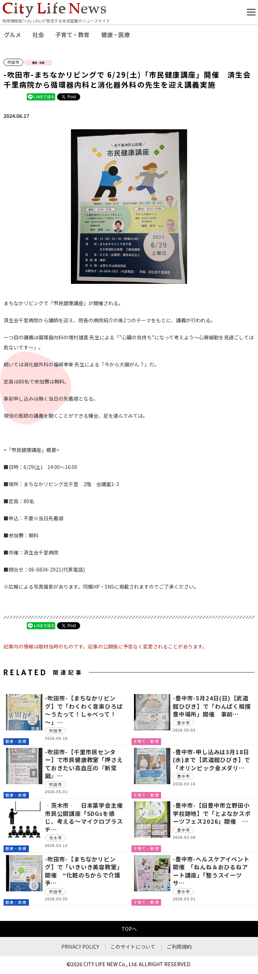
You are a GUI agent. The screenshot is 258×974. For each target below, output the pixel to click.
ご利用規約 (179, 946)
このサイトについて (132, 946)
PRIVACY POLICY (80, 946)
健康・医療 (115, 34)
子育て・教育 (72, 34)
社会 (38, 34)
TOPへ (129, 928)
